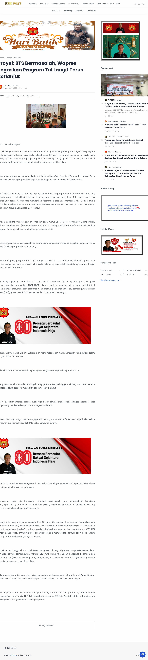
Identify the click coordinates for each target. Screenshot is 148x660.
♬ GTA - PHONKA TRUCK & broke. (124, 209)
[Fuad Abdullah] (12, 85)
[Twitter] (11, 648)
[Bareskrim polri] (112, 270)
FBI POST (13, 655)
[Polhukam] (92, 10)
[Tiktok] (15, 648)
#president (124, 205)
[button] (135, 3)
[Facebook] (5, 648)
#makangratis (113, 208)
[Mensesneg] (67, 10)
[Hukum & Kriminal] (122, 137)
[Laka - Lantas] (112, 274)
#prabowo (133, 205)
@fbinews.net (113, 205)
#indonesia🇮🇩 (133, 208)
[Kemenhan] (80, 10)
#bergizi (123, 208)
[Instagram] (8, 648)
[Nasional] (56, 10)
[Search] (139, 3)
